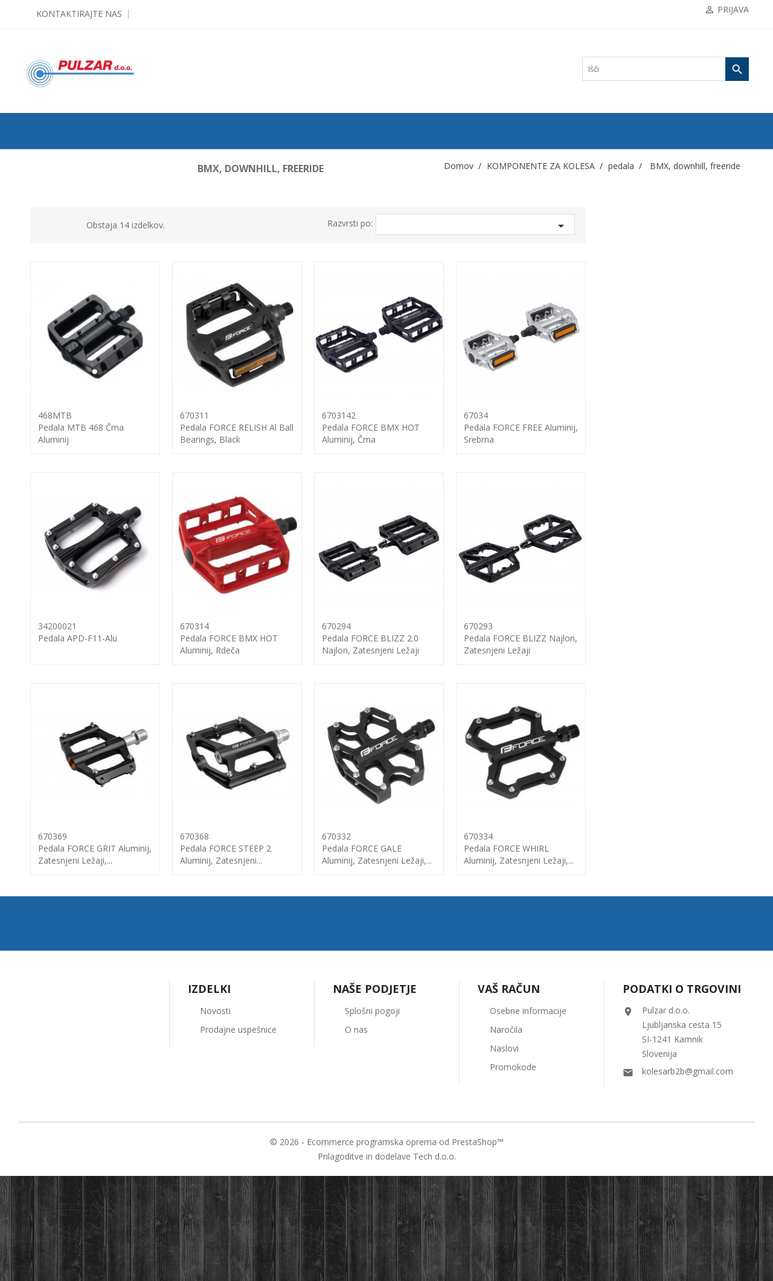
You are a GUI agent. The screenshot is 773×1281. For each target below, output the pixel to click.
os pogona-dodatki (63, 487)
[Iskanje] (665, 69)
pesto (44, 622)
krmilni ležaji (56, 352)
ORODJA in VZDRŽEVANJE (74, 932)
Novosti (215, 1116)
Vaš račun (509, 1094)
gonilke (47, 275)
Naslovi (504, 1153)
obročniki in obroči (64, 468)
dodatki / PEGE (63, 603)
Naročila (506, 1134)
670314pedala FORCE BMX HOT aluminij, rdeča (392, 638)
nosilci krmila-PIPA (65, 410)
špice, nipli (52, 700)
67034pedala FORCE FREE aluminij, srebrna (684, 427)
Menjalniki (52, 371)
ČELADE (44, 874)
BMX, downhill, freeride (76, 545)
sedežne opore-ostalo (66, 680)
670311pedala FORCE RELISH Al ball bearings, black (400, 427)
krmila (46, 333)
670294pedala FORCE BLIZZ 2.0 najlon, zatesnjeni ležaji (533, 638)
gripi (43, 255)
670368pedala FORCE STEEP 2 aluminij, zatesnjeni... (388, 848)
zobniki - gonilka (61, 796)
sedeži (45, 661)
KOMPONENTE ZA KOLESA (75, 236)
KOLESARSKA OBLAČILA (73, 854)
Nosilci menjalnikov (65, 429)
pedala (46, 506)
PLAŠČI (42, 197)
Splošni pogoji (372, 1116)
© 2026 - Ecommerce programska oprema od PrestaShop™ (387, 1247)
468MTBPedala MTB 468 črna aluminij (244, 427)
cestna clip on (60, 564)
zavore (46, 777)
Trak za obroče (58, 449)
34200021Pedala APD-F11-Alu (240, 632)
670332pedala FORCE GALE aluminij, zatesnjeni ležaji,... (540, 848)
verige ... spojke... (62, 738)
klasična (52, 526)
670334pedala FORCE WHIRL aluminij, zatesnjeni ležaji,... (682, 848)
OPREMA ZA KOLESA (65, 835)
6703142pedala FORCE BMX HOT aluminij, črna (534, 427)
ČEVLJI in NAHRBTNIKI (69, 912)
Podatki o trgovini (682, 1094)
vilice (44, 758)
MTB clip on (59, 584)
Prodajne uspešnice (238, 1134)
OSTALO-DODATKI (61, 951)
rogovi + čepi (55, 642)
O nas (356, 1134)
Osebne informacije (528, 1116)
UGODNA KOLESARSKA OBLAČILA (89, 970)
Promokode (513, 1172)
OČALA (42, 893)
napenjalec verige (62, 391)
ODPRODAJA (51, 159)
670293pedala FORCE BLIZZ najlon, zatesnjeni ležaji (683, 638)
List (231, 227)
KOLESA (44, 178)
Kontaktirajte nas (79, 13)
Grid (213, 227)
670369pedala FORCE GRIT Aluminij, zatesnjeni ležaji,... (258, 848)
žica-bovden (54, 816)
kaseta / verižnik (60, 313)
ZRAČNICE (48, 217)
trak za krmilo (56, 719)
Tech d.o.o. (434, 1261)
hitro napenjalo (58, 294)
